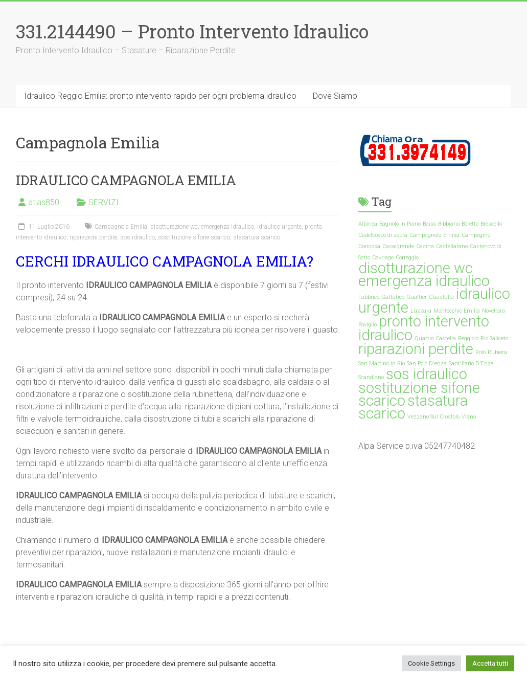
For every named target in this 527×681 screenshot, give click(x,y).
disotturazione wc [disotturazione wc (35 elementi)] (415, 268)
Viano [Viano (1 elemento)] (469, 416)
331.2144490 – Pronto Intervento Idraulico (192, 31)
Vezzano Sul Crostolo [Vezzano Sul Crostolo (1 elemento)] (433, 416)
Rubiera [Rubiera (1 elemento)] (497, 352)
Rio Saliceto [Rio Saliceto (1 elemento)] (494, 338)
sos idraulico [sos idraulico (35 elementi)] (426, 374)
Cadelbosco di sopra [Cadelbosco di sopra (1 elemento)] (382, 235)
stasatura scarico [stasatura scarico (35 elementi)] (413, 407)
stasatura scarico (256, 237)
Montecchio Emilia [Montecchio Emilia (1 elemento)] (456, 310)
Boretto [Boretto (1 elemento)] (470, 224)
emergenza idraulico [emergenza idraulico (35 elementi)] (424, 281)
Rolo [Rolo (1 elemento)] (480, 352)
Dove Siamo (335, 96)
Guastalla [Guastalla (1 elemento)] (441, 297)
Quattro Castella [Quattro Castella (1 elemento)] (435, 338)
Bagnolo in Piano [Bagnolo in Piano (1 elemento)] (400, 224)
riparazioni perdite (93, 237)
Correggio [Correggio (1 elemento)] (407, 257)
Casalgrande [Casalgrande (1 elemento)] (398, 246)
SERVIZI (103, 202)
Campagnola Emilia (121, 226)
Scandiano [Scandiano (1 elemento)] (371, 377)
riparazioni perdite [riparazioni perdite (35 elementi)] (415, 349)
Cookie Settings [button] (431, 663)
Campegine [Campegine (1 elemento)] (476, 235)
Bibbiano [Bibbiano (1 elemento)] (449, 224)
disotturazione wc (174, 226)
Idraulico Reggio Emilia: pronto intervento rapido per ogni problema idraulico (160, 96)
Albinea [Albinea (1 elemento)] (367, 224)
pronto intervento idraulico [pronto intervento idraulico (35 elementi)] (423, 328)
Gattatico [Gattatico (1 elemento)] (392, 297)
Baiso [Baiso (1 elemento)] (429, 224)
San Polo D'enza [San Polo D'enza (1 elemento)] (427, 363)
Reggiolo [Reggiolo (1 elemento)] (468, 338)
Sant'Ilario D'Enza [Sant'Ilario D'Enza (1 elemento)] (471, 363)
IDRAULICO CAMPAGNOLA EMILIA (126, 180)
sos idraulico (137, 237)
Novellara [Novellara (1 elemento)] (493, 310)
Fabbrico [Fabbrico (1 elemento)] (368, 297)
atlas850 (43, 202)
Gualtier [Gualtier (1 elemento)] (416, 297)
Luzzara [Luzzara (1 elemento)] (420, 310)
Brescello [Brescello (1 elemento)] (491, 224)
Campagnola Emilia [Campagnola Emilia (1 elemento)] (434, 235)
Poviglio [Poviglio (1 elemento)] (367, 324)
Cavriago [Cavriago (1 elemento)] (383, 257)
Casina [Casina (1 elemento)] (425, 246)
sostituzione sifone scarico (194, 237)
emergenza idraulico (227, 226)
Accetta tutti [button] (490, 663)
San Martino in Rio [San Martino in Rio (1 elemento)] (381, 363)
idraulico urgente (279, 226)
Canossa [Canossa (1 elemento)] (369, 246)
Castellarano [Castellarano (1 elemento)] (452, 246)
